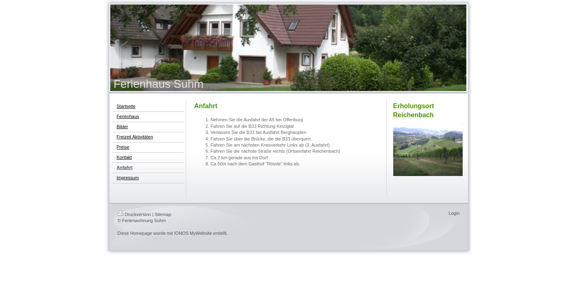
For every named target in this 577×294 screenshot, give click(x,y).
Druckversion (134, 214)
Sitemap (163, 214)
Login (454, 213)
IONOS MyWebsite (193, 233)
